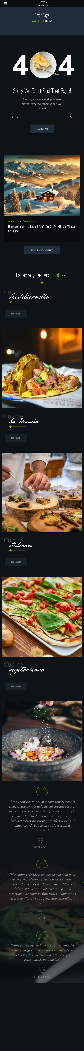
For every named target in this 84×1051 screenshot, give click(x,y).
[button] (42, 129)
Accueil (35, 20)
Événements (29, 221)
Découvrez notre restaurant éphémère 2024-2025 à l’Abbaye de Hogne (41, 228)
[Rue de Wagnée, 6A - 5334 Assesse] (42, 1013)
